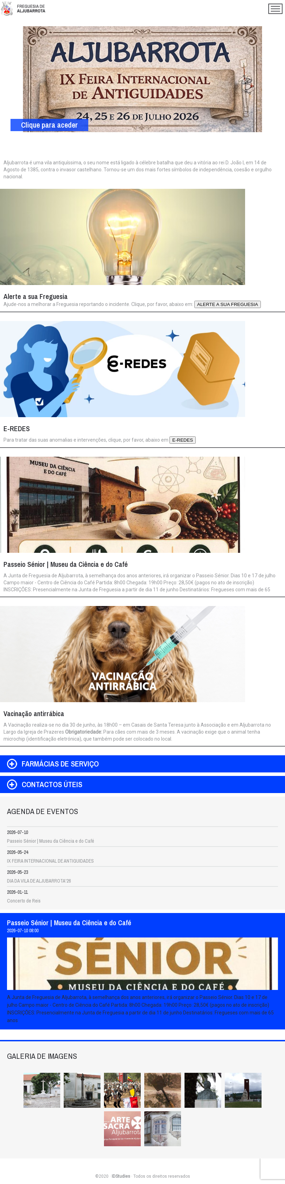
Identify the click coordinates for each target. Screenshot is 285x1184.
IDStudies (121, 1176)
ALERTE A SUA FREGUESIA (227, 304)
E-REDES (182, 440)
